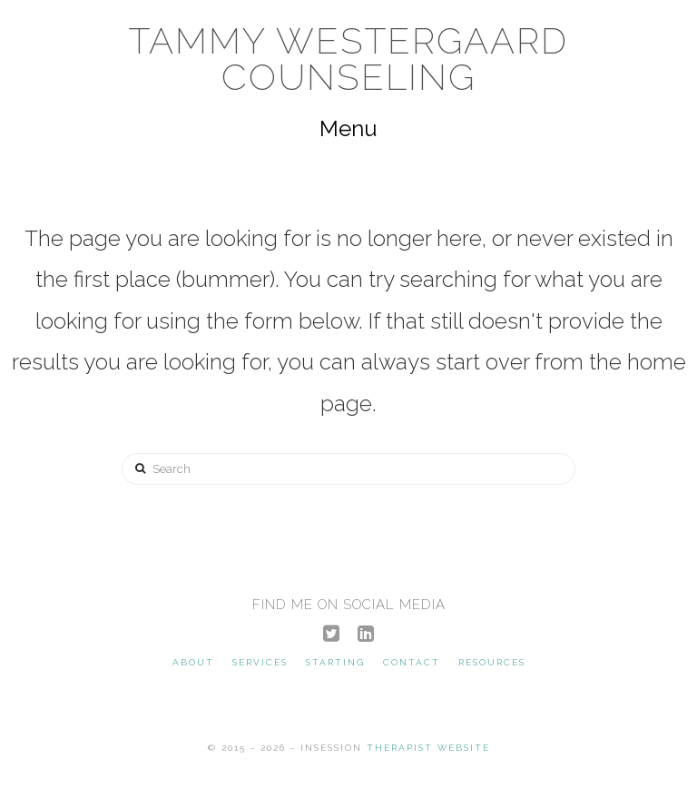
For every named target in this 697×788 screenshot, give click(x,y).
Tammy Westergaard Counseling (348, 59)
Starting (335, 662)
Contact (411, 662)
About (193, 662)
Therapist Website (428, 748)
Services (260, 662)
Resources (491, 662)
